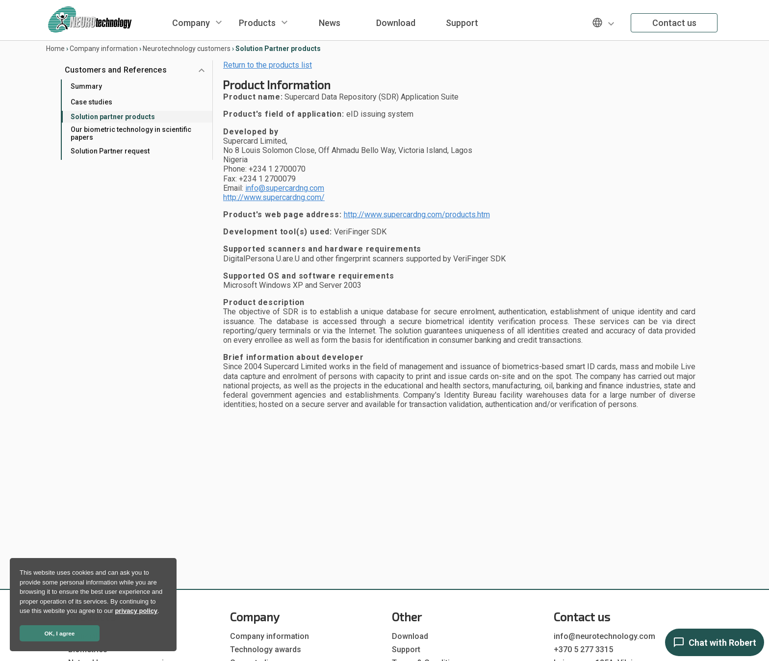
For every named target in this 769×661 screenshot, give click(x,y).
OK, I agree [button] (60, 633)
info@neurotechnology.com (604, 636)
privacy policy (136, 610)
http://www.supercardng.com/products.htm (417, 214)
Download (395, 23)
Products (257, 23)
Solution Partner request (110, 151)
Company (191, 23)
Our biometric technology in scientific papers (131, 133)
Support (462, 23)
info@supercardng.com (284, 188)
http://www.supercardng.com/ (274, 197)
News (329, 23)
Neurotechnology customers (187, 48)
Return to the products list (267, 65)
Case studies (91, 102)
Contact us (674, 23)
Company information (104, 48)
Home (55, 48)
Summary (86, 86)
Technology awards (265, 649)
